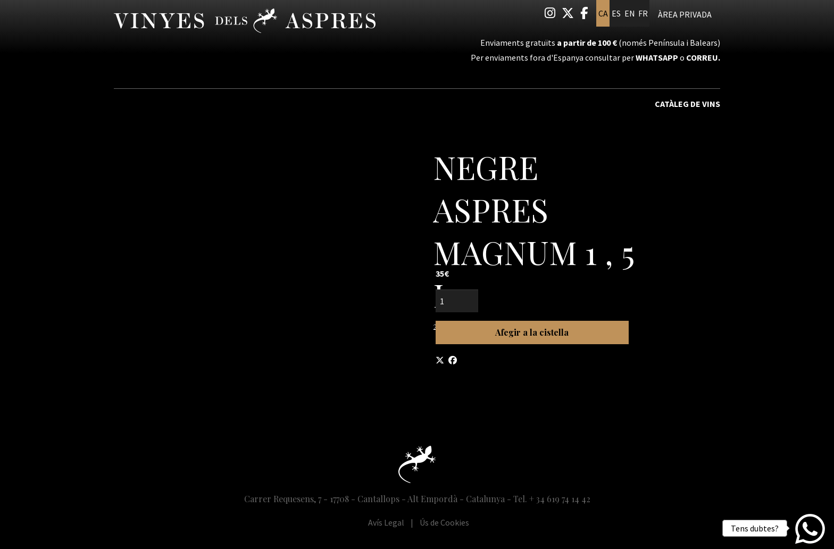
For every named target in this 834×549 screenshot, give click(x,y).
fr (643, 13)
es (616, 13)
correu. (703, 57)
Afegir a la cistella (532, 332)
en (629, 13)
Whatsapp (657, 57)
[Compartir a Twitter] (440, 360)
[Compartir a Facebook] (452, 360)
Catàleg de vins (687, 103)
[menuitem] (550, 13)
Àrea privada (685, 14)
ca (603, 13)
